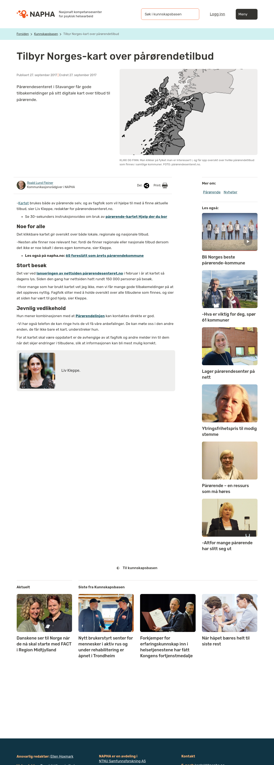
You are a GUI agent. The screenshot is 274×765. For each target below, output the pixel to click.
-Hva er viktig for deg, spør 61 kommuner (229, 317)
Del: (143, 185)
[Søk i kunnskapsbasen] (166, 14)
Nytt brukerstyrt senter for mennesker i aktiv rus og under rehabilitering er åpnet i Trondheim (105, 647)
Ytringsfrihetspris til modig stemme (229, 431)
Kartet (23, 203)
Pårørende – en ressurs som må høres (225, 488)
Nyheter (230, 192)
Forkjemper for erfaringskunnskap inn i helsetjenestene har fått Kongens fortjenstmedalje (166, 647)
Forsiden (23, 34)
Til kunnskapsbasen (137, 568)
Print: (161, 185)
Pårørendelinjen (90, 316)
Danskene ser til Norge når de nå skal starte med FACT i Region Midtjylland (44, 644)
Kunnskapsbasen (46, 34)
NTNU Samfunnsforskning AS (122, 761)
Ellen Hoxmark (61, 756)
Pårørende (212, 192)
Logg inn (217, 14)
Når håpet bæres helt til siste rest (226, 641)
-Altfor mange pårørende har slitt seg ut (227, 545)
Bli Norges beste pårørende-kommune (223, 260)
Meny (247, 14)
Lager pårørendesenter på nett (228, 374)
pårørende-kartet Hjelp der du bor (136, 216)
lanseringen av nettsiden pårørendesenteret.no (80, 273)
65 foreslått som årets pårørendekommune (105, 255)
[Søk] (192, 14)
